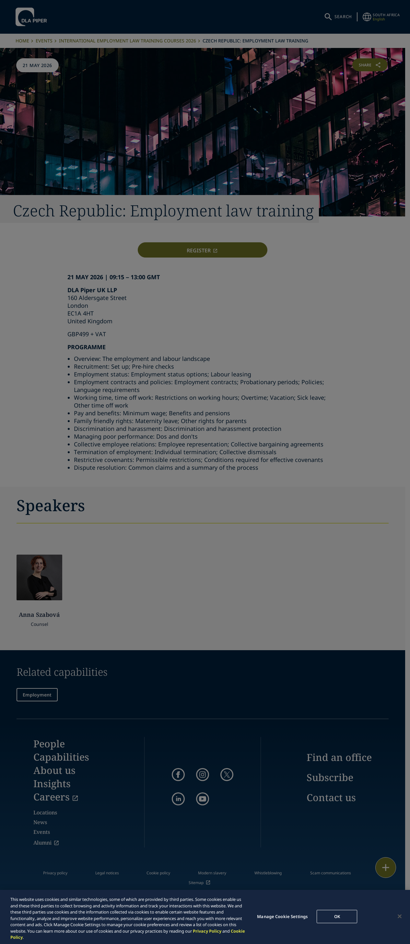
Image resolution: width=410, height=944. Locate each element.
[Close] (399, 916)
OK (337, 916)
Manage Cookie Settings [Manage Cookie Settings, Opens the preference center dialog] (282, 916)
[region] (205, 917)
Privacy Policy (207, 931)
